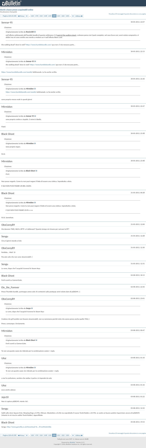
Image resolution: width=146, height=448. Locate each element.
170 (36, 16)
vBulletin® (72, 442)
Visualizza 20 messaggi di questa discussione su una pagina (127, 14)
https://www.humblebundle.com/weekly (16, 72)
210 (41, 16)
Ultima (79, 16)
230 (67, 16)
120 (32, 16)
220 (54, 16)
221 (58, 16)
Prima (21, 16)
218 (45, 16)
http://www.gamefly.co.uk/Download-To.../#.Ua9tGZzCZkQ (29, 427)
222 (63, 16)
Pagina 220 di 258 (9, 16)
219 (49, 16)
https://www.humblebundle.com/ (38, 45)
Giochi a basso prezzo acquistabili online (16, 10)
